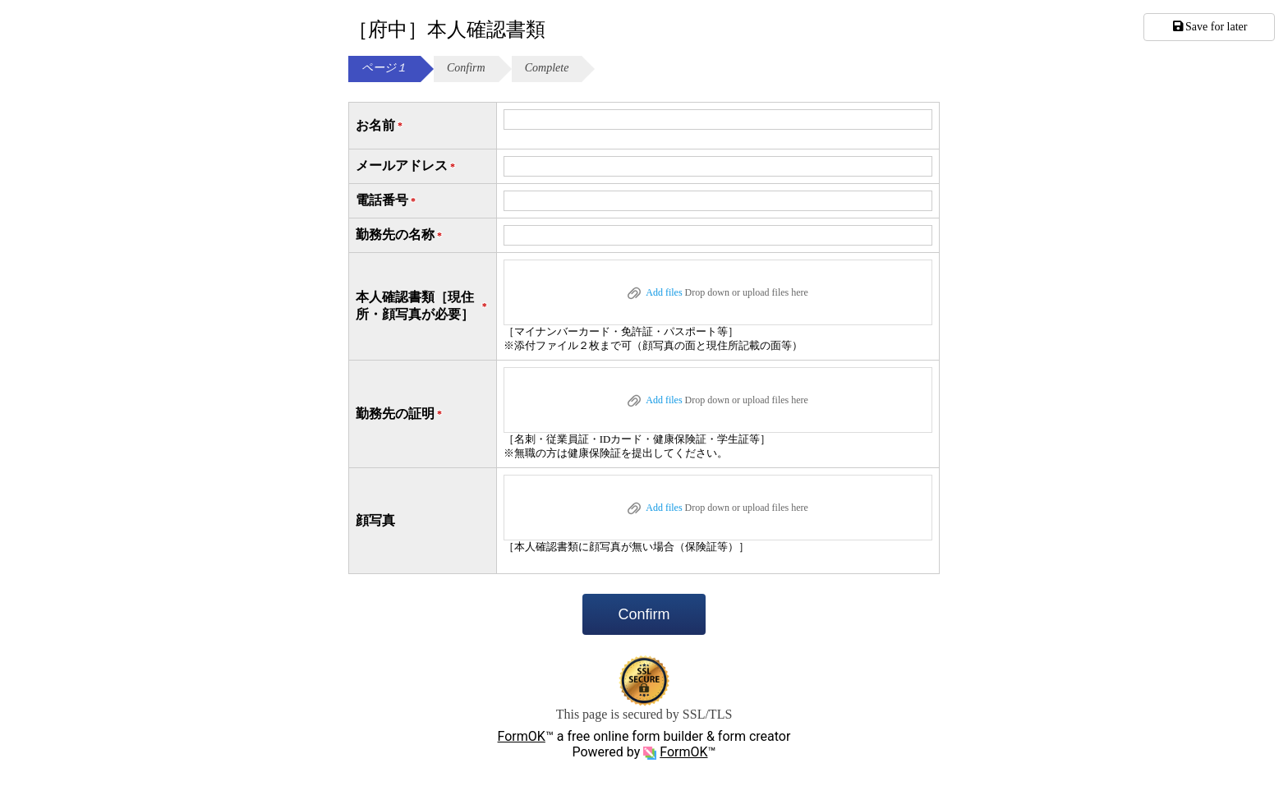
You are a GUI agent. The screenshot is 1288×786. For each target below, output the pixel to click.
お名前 (380, 126)
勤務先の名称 (400, 235)
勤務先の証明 (400, 414)
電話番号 (387, 201)
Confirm (643, 614)
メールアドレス (407, 166)
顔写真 (375, 520)
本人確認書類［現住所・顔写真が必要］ (423, 305)
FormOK (521, 736)
